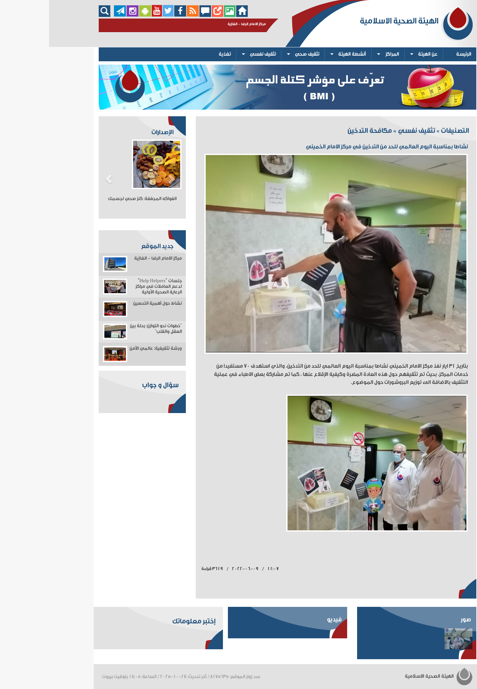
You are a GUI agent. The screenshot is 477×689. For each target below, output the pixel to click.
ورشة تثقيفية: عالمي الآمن (106, 348)
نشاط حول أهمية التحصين (108, 303)
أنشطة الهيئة (303, 54)
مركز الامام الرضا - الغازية (109, 258)
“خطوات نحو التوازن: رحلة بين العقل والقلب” (107, 328)
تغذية (176, 54)
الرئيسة (414, 54)
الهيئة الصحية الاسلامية (390, 676)
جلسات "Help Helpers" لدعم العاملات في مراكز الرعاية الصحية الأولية (109, 286)
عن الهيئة (379, 54)
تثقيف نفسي (214, 54)
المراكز (343, 54)
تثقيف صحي (258, 54)
